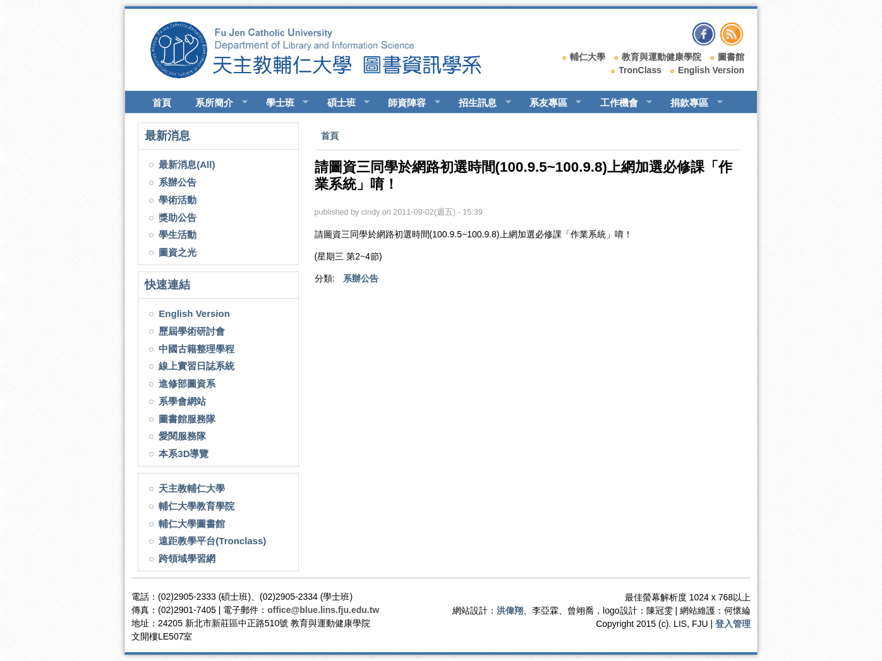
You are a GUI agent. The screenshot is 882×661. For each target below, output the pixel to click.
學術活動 (177, 199)
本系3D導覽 (183, 453)
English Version (711, 70)
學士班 (282, 103)
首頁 (161, 102)
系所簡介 (216, 103)
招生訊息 (479, 103)
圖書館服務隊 (187, 419)
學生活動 (177, 234)
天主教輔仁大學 (192, 488)
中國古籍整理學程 (196, 348)
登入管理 (733, 624)
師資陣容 (408, 103)
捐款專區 (691, 103)
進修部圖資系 (187, 383)
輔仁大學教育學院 (196, 506)
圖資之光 (177, 252)
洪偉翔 (510, 610)
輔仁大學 (587, 57)
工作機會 (621, 103)
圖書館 (731, 57)
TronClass (640, 70)
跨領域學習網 (187, 558)
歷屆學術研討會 (192, 331)
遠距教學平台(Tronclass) (212, 540)
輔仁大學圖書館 (192, 523)
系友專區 (550, 103)
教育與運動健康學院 (661, 57)
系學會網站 (182, 401)
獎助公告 (177, 217)
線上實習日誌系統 (196, 365)
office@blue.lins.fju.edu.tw (323, 610)
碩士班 (343, 103)
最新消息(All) (187, 164)
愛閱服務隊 (182, 436)
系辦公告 (177, 182)
